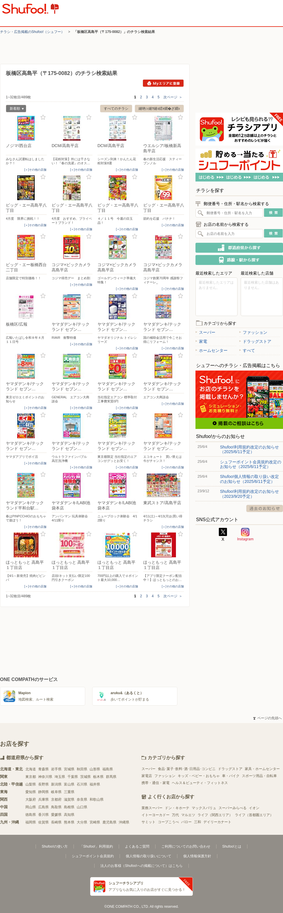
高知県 (69, 815)
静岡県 (43, 792)
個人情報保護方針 (197, 856)
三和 (197, 822)
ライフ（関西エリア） (215, 815)
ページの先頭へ (267, 718)
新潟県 (56, 784)
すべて (247, 350)
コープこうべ (168, 822)
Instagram (245, 534)
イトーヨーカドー (156, 815)
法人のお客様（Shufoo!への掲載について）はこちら (141, 866)
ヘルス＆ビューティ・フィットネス (200, 783)
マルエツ (188, 815)
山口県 (82, 807)
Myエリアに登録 (163, 83)
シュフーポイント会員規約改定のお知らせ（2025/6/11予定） (250, 464)
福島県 (107, 769)
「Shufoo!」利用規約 (96, 846)
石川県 (82, 784)
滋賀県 (69, 799)
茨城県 (85, 777)
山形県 (95, 769)
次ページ (172, 97)
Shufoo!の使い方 (55, 846)
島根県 (69, 807)
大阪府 (30, 799)
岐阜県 (56, 792)
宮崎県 (95, 822)
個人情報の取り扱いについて (148, 856)
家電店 (147, 776)
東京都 (30, 777)
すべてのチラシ (116, 109)
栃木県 (98, 777)
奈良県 (82, 799)
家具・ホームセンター (262, 769)
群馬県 (111, 777)
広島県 (43, 807)
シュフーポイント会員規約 (93, 856)
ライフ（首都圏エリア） (254, 815)
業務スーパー (152, 808)
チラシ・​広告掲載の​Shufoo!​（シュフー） (32, 32)
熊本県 (69, 822)
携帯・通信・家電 (156, 783)
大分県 (82, 822)
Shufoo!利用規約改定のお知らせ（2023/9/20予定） (249, 493)
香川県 (43, 815)
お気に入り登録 (43, 117)
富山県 (69, 784)
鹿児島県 (109, 822)
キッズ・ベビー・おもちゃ (199, 776)
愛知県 (30, 792)
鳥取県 (56, 807)
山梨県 (30, 784)
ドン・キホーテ (177, 808)
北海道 (30, 769)
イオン (254, 808)
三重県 (69, 792)
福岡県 (30, 822)
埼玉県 (60, 777)
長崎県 (56, 822)
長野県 (43, 784)
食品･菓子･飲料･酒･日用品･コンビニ (187, 769)
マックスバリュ (204, 808)
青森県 (43, 769)
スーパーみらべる (233, 808)
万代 (175, 815)
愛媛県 (56, 815)
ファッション (253, 332)
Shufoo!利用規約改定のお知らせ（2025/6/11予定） (249, 449)
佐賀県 (43, 822)
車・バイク (231, 776)
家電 (201, 341)
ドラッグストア (255, 341)
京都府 (56, 799)
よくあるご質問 (137, 846)
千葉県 (72, 777)
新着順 (15, 109)
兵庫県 (43, 799)
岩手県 (56, 769)
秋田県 (82, 769)
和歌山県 (97, 799)
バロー (186, 822)
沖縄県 (124, 822)
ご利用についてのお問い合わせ (185, 846)
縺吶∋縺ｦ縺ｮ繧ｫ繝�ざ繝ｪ (159, 109)
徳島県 (30, 815)
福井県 (95, 784)
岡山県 (30, 807)
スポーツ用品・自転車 (259, 776)
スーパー (205, 332)
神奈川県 (45, 777)
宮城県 (69, 769)
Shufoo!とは (231, 846)
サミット (149, 822)
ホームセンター (211, 350)
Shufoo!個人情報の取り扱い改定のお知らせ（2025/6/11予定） (249, 478)
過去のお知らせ (264, 508)
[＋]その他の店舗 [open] (35, 169)
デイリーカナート (217, 822)
